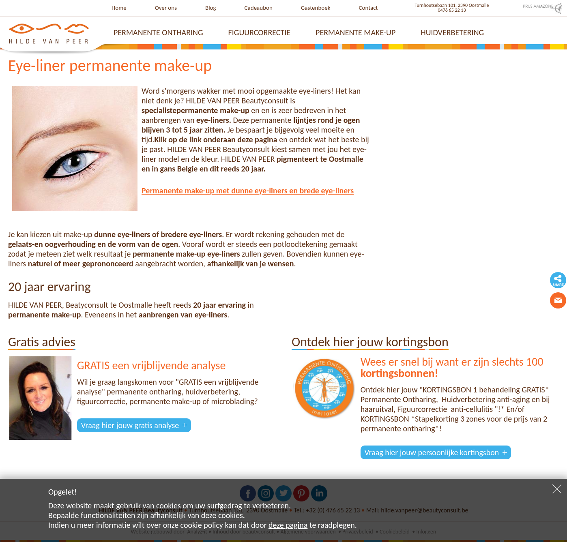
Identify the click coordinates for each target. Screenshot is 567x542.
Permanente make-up (355, 32)
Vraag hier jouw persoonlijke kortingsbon (432, 452)
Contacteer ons (558, 300)
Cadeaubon (259, 7)
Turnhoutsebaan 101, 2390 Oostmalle (452, 5)
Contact (368, 7)
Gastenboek (316, 7)
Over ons (166, 7)
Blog (210, 7)
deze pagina (287, 525)
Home (119, 7)
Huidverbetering (452, 32)
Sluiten (557, 489)
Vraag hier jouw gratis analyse (130, 425)
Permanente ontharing (158, 32)
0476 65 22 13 (452, 10)
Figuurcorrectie (259, 32)
